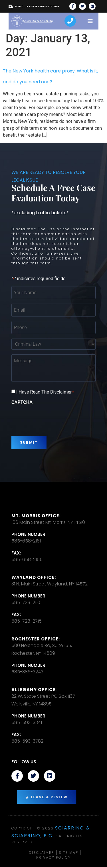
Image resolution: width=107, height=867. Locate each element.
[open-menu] (90, 21)
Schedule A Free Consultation (34, 6)
